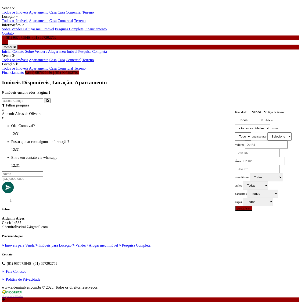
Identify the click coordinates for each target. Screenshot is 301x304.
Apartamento (39, 12)
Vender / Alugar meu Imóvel (32, 29)
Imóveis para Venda (18, 245)
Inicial (6, 51)
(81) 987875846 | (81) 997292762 (52, 72)
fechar (10, 47)
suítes (238, 185)
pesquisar (244, 208)
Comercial (74, 12)
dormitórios (242, 177)
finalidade (241, 112)
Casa (53, 12)
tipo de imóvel (277, 112)
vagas (238, 202)
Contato (8, 33)
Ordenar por (259, 136)
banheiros (241, 193)
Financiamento (95, 29)
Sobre (6, 29)
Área (238, 161)
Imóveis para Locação (54, 245)
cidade (269, 120)
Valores (239, 144)
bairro (274, 128)
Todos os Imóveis (15, 12)
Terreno (88, 12)
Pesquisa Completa (69, 29)
